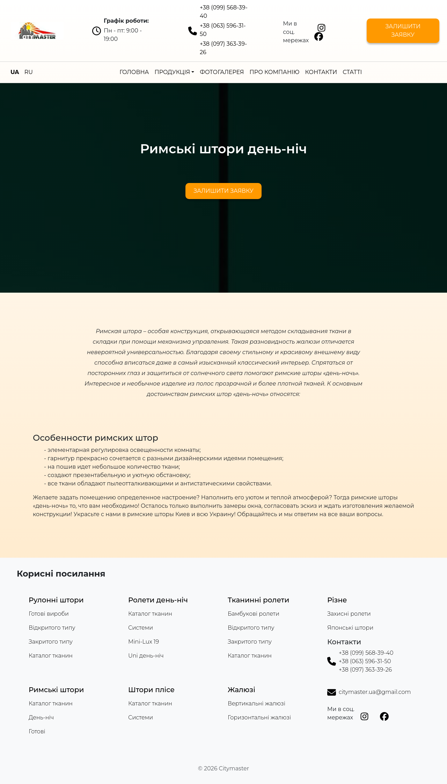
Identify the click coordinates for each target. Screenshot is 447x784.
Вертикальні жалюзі (256, 703)
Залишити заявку (402, 30)
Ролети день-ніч (158, 600)
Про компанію (275, 72)
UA (14, 72)
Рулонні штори (56, 600)
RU (28, 72)
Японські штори (350, 627)
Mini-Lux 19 (143, 641)
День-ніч (41, 717)
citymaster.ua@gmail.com (375, 692)
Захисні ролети (349, 613)
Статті (352, 72)
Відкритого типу (52, 627)
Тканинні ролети (258, 600)
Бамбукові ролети (253, 613)
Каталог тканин (51, 655)
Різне (337, 600)
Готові (37, 731)
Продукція (172, 72)
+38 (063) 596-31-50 (365, 661)
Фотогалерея (222, 72)
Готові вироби (49, 613)
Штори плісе (151, 690)
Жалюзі (241, 690)
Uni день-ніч (146, 655)
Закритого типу (51, 641)
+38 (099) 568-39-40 (366, 653)
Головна (134, 72)
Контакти (321, 72)
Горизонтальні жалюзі (259, 717)
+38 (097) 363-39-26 (365, 669)
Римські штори (56, 690)
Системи (140, 627)
